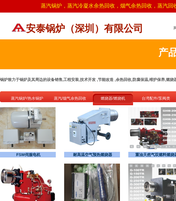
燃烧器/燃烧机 (113, 98)
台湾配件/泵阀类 (156, 98)
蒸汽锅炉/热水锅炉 (27, 98)
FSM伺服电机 (28, 154)
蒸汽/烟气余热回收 (70, 98)
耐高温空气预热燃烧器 (92, 154)
